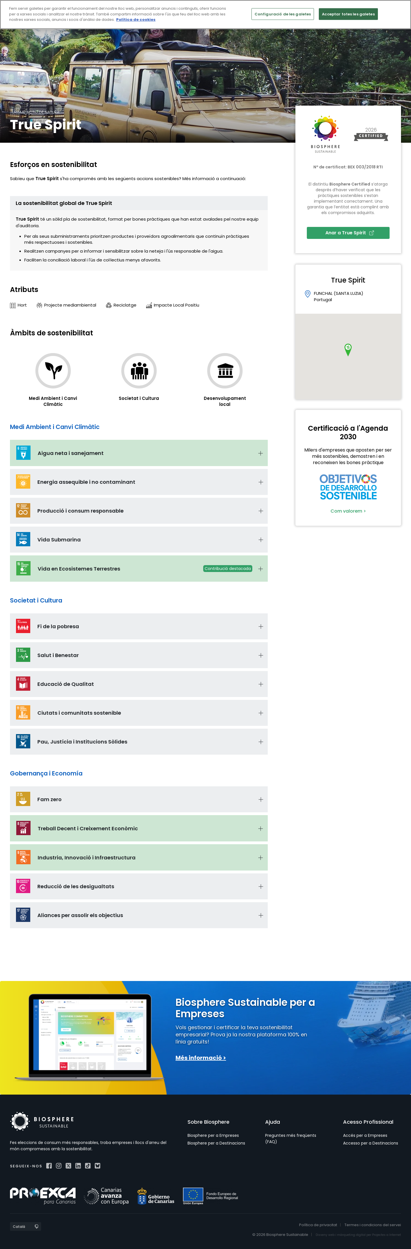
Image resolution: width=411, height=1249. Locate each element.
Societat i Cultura (139, 398)
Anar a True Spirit (349, 232)
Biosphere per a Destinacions (216, 1143)
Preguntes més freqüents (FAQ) (290, 1139)
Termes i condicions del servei (372, 1225)
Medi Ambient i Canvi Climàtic (53, 401)
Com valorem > (348, 511)
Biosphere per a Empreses (213, 1135)
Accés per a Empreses (365, 1135)
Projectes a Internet (386, 1235)
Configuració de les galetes (283, 14)
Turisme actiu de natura (34, 112)
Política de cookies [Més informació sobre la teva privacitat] (136, 19)
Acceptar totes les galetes (348, 14)
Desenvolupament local (225, 401)
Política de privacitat (318, 1225)
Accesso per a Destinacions (370, 1143)
